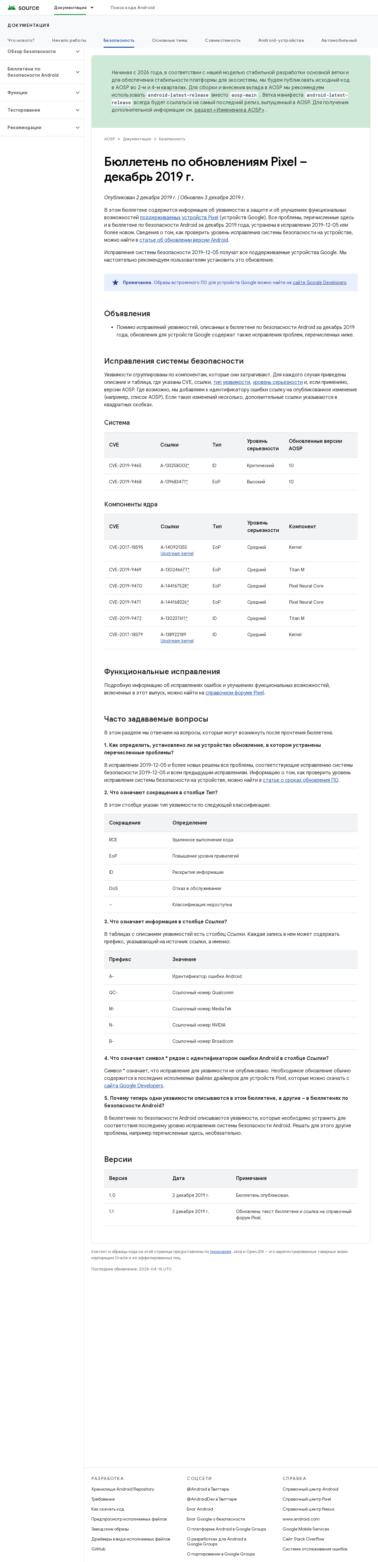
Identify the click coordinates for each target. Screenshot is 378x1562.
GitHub (98, 1549)
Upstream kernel (177, 553)
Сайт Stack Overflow (303, 1539)
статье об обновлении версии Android (183, 240)
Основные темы (169, 40)
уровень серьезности (278, 382)
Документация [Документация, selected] (70, 7)
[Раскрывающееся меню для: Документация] (94, 7)
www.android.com (301, 1519)
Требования (103, 1499)
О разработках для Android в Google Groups (216, 1541)
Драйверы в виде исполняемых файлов (130, 1539)
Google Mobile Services (306, 1529)
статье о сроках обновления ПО (300, 780)
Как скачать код (107, 1509)
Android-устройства (281, 40)
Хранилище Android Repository (122, 1489)
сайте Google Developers (319, 282)
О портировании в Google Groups (221, 1554)
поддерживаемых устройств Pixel (179, 218)
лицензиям (220, 1251)
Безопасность (172, 139)
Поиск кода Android (133, 7)
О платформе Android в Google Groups (226, 1529)
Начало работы (69, 40)
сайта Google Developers (133, 1086)
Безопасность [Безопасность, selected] (119, 40)
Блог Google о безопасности (216, 1519)
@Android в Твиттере (208, 1489)
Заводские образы (110, 1529)
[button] (37, 51)
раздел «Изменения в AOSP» (229, 110)
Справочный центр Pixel (307, 1499)
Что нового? (21, 40)
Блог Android (200, 1509)
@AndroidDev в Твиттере (212, 1499)
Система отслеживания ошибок (315, 1549)
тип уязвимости (231, 382)
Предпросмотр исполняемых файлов (129, 1519)
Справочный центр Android (310, 1489)
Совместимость (222, 40)
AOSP (109, 139)
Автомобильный (339, 40)
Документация (28, 25)
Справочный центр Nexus (308, 1509)
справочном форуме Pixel (235, 693)
